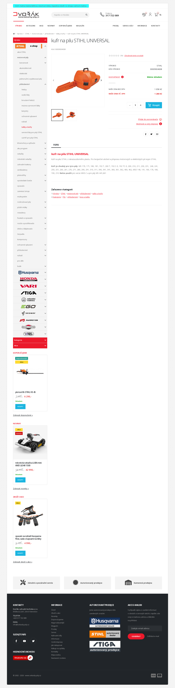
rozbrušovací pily (24, 202)
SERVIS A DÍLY (128, 25)
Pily (64, 197)
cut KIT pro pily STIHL (30, 138)
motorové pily (37, 34)
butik (19, 266)
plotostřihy (21, 175)
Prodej (54, 629)
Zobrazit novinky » (21, 488)
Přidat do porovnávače (148, 119)
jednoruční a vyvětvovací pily (30, 79)
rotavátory (21, 213)
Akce (16, 345)
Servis (53, 632)
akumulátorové (25, 68)
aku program (22, 148)
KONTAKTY (155, 25)
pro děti (20, 261)
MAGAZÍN (80, 25)
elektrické (23, 73)
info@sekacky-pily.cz (21, 624)
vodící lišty (26, 95)
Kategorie (18, 340)
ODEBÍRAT (136, 636)
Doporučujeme (57, 619)
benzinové (23, 63)
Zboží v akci (55, 613)
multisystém (22, 197)
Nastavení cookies (58, 658)
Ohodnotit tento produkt (133, 55)
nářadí (24, 122)
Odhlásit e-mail (153, 636)
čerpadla (20, 234)
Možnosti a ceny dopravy (149, 124)
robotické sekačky (24, 159)
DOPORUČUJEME (65, 25)
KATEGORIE (30, 25)
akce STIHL (21, 52)
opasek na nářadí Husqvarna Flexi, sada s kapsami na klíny (28, 537)
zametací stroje (23, 191)
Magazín (54, 626)
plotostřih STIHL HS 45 (25, 392)
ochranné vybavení (29, 116)
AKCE (41, 25)
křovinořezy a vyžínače (26, 143)
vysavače (20, 186)
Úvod (53, 610)
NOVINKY (51, 25)
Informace (55, 639)
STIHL (27, 34)
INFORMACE (142, 25)
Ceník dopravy (57, 642)
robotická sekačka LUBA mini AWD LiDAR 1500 (28, 464)
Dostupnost (116, 77)
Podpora (109, 13)
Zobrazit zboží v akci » (22, 562)
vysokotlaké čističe (24, 180)
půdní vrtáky (22, 207)
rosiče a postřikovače (25, 223)
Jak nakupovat (56, 645)
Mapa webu (56, 655)
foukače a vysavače (24, 218)
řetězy (24, 89)
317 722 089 (112, 15)
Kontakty (54, 652)
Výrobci (20, 34)
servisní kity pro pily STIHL (32, 132)
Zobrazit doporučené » (23, 415)
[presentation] (54, 80)
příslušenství (49, 34)
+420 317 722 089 (19, 618)
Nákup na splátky (58, 648)
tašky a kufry (60, 34)
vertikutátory (22, 170)
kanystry (25, 111)
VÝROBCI (18, 25)
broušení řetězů (28, 100)
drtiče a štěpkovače (24, 229)
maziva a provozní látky (31, 106)
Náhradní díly (56, 635)
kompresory (22, 239)
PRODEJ (116, 25)
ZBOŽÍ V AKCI (18, 497)
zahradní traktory (24, 164)
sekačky (20, 154)
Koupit (20, 406)
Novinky (54, 616)
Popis (56, 144)
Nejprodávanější (57, 623)
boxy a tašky (85, 197)
